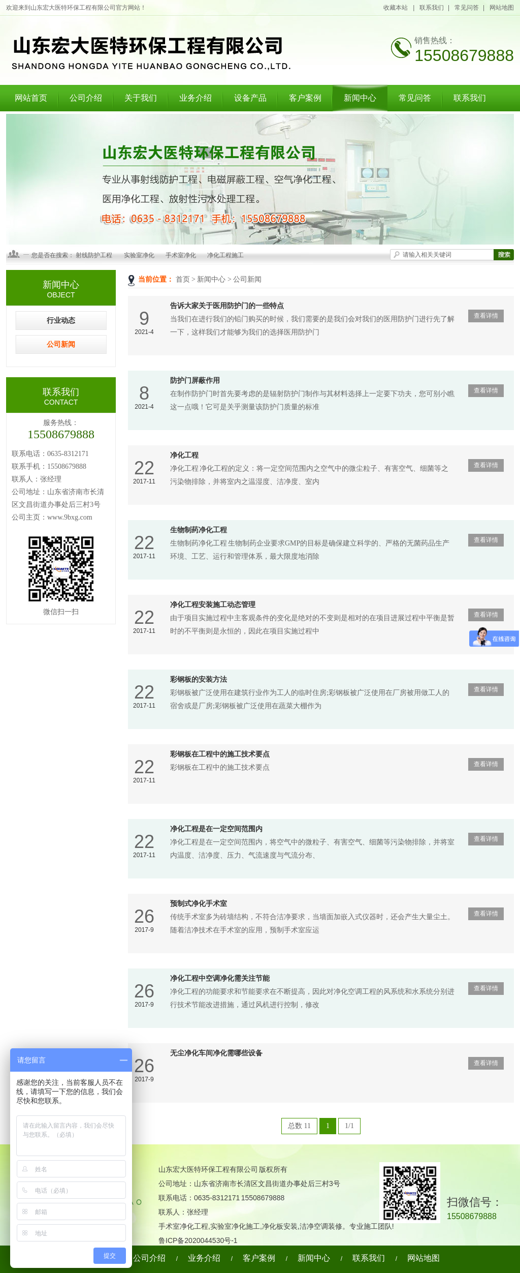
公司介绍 (86, 98)
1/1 (349, 1126)
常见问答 (466, 7)
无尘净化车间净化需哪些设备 (216, 1053)
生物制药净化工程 (198, 530)
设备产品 (250, 98)
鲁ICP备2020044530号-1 (198, 1240)
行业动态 (61, 320)
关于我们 (140, 98)
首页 (183, 279)
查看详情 (486, 315)
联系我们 (431, 7)
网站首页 (31, 98)
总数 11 (299, 1126)
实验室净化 (139, 255)
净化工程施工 (225, 255)
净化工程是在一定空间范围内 (216, 829)
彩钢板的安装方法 (198, 679)
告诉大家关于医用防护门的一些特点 (227, 306)
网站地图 (502, 7)
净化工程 (184, 455)
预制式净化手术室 (198, 903)
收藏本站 (396, 7)
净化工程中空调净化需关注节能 (220, 978)
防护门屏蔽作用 (195, 380)
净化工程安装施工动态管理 (212, 605)
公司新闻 (247, 279)
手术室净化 (181, 255)
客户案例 (305, 98)
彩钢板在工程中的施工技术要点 (220, 754)
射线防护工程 (94, 255)
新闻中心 (360, 98)
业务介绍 (195, 98)
